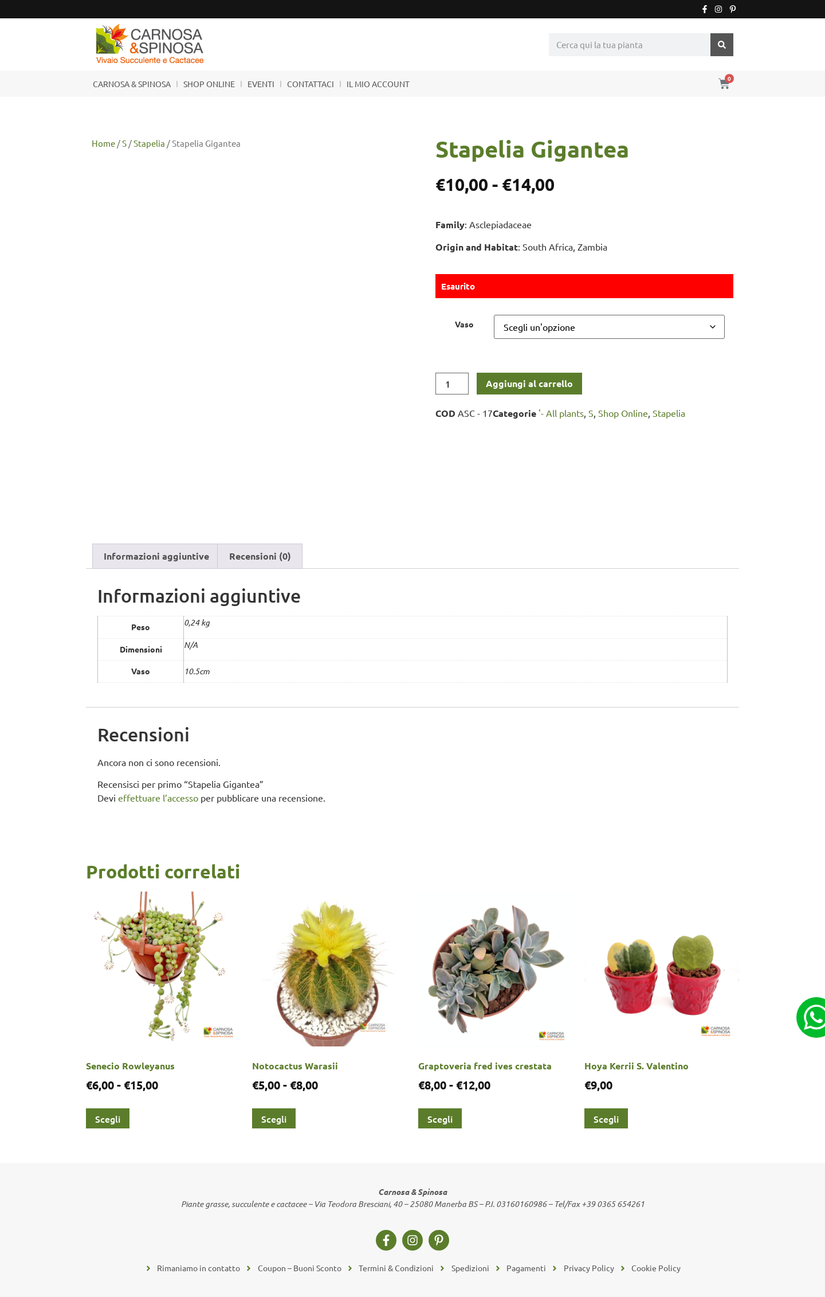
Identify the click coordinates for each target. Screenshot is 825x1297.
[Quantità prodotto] (452, 383)
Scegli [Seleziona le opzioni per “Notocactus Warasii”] (273, 1118)
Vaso (464, 324)
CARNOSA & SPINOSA (132, 84)
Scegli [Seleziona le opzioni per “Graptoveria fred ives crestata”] (440, 1118)
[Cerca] (721, 44)
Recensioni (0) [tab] (260, 556)
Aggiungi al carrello (529, 383)
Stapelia (149, 143)
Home (103, 143)
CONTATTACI (310, 84)
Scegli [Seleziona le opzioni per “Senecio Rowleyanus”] (107, 1118)
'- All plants (561, 413)
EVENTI (260, 84)
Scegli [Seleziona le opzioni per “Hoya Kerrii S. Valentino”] (606, 1118)
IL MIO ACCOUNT (378, 84)
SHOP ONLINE (209, 84)
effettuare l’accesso (158, 797)
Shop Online (623, 413)
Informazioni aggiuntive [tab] (156, 556)
